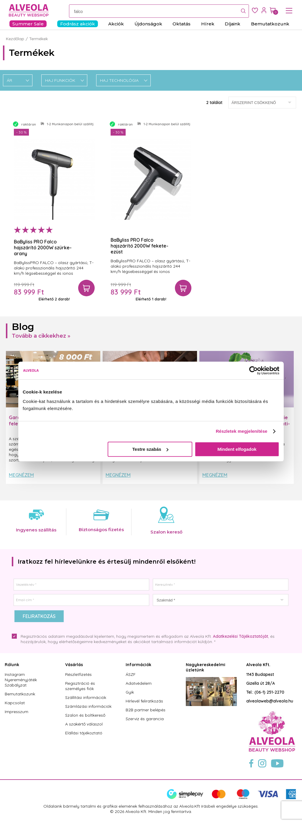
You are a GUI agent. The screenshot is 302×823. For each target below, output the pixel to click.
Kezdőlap (15, 38)
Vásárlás (74, 664)
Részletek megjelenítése (241, 431)
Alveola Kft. (258, 664)
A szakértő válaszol (84, 724)
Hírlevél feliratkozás (144, 701)
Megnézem (21, 475)
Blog (23, 326)
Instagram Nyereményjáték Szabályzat (21, 680)
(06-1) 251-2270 (269, 692)
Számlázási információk (88, 706)
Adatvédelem (139, 683)
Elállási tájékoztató (83, 733)
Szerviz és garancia (145, 718)
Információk (138, 664)
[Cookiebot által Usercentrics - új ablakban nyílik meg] (253, 370)
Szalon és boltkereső (85, 715)
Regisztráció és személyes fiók (80, 686)
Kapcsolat (15, 702)
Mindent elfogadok (237, 449)
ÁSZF (131, 674)
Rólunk (12, 664)
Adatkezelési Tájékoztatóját (240, 636)
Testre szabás (150, 449)
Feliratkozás (39, 616)
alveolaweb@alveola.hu (269, 701)
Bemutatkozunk (20, 694)
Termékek (38, 38)
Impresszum (16, 711)
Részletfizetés (78, 674)
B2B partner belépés (145, 710)
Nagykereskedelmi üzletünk (205, 667)
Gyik (130, 692)
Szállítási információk (85, 697)
